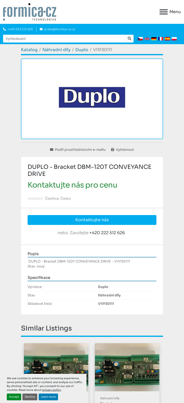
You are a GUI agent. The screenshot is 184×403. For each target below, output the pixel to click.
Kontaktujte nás (92, 219)
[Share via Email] (77, 150)
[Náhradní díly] (56, 49)
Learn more (48, 396)
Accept (14, 396)
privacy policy (51, 390)
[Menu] (164, 11)
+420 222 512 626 (20, 29)
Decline (30, 396)
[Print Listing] (122, 150)
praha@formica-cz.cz (59, 29)
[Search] (64, 39)
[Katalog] (29, 49)
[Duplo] (81, 49)
